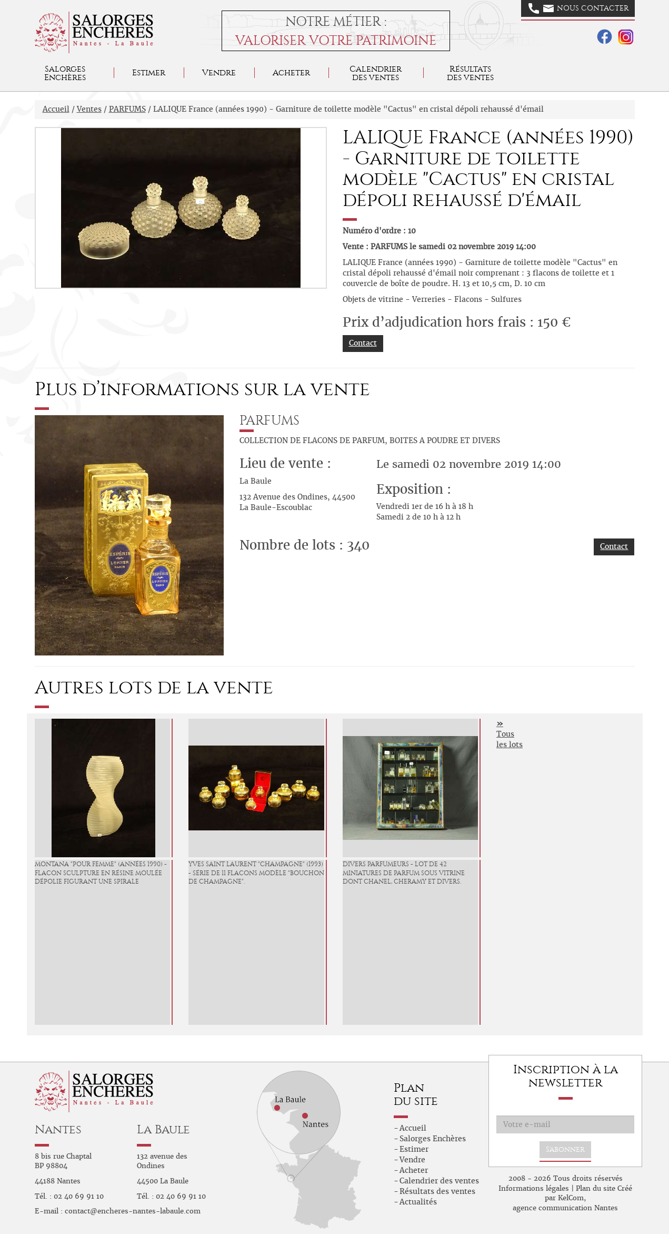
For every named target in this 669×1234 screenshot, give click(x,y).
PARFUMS (127, 109)
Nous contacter (578, 8)
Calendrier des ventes (376, 73)
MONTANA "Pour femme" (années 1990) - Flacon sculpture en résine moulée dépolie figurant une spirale (101, 873)
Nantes (58, 1129)
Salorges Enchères (433, 1138)
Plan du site (595, 1188)
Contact (363, 343)
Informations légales (533, 1188)
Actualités (418, 1202)
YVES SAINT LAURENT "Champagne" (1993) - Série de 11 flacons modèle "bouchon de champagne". (256, 873)
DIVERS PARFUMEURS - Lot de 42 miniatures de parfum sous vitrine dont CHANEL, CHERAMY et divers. (404, 873)
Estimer (148, 72)
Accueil (56, 109)
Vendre (219, 72)
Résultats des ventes (437, 1191)
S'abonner (565, 1149)
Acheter (291, 72)
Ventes (89, 109)
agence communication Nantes (565, 1207)
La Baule (163, 1129)
